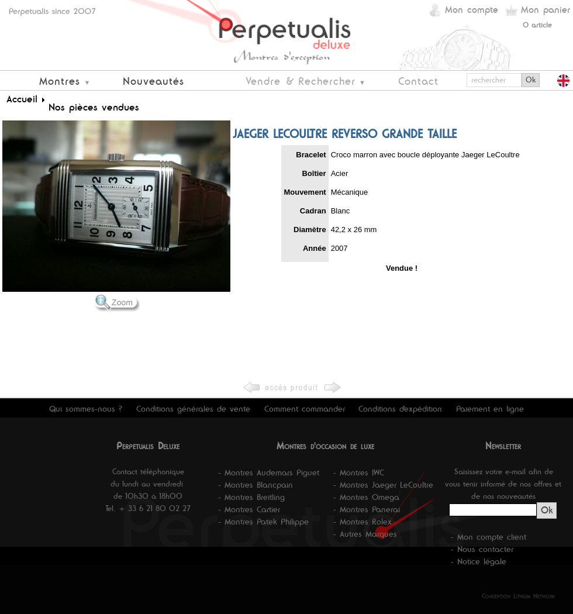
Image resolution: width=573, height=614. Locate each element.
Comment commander (304, 408)
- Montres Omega (366, 497)
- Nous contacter (482, 549)
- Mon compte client (488, 537)
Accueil (21, 98)
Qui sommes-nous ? (85, 408)
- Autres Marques (365, 534)
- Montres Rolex (362, 521)
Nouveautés (153, 81)
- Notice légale (478, 561)
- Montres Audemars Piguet (268, 472)
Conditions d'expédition (400, 408)
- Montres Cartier (249, 509)
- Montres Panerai (366, 509)
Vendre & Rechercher (300, 81)
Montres (59, 81)
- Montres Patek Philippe (263, 521)
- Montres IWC (358, 472)
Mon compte (471, 10)
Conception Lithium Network (518, 596)
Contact (418, 81)
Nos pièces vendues (94, 107)
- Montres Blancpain (255, 485)
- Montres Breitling (251, 497)
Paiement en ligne (490, 408)
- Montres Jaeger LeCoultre (383, 485)
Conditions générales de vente (193, 408)
